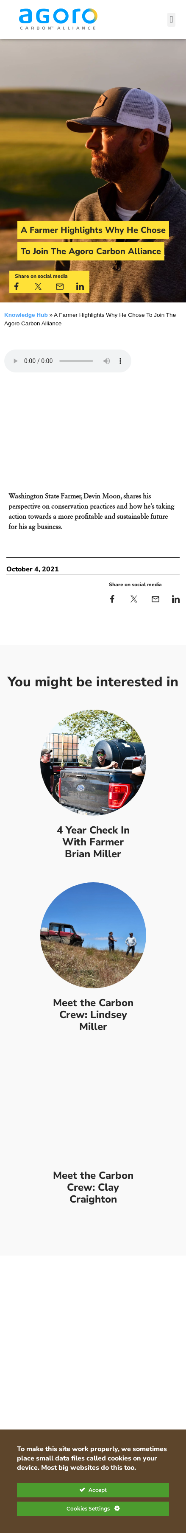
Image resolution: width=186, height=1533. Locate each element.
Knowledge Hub (26, 315)
